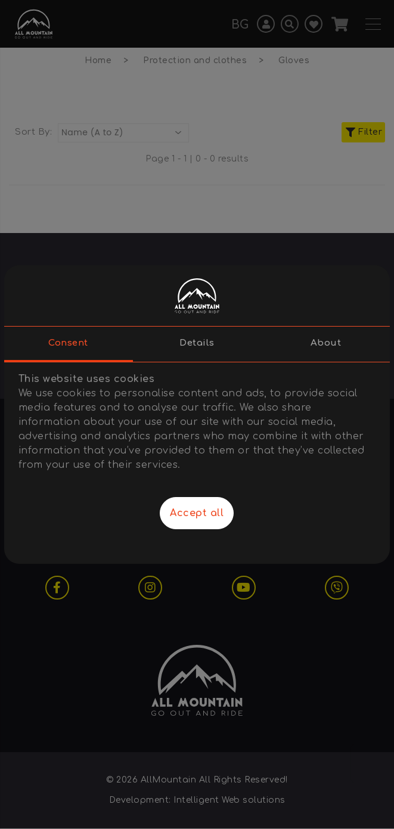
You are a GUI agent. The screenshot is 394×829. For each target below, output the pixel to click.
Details (197, 343)
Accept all (197, 513)
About (326, 343)
